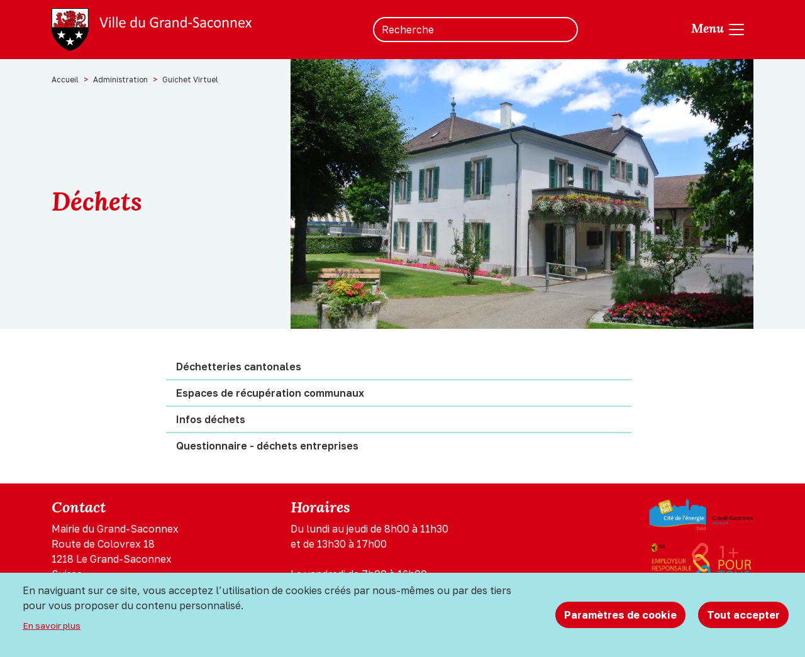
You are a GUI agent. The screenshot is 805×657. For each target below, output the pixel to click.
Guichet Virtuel (190, 79)
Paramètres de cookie (620, 615)
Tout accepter (743, 615)
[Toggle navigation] (718, 29)
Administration (120, 79)
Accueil (65, 79)
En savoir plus (51, 626)
